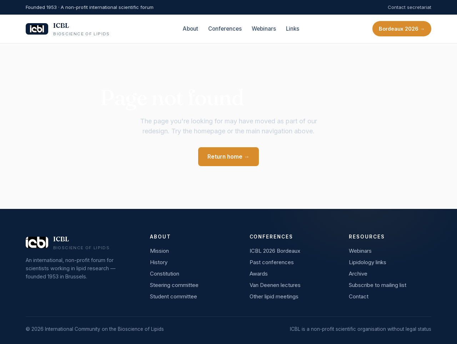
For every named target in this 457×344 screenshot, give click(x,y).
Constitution (164, 273)
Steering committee (174, 285)
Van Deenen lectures (275, 285)
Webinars (264, 28)
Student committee (173, 296)
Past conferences (272, 262)
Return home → (228, 156)
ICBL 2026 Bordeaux (275, 250)
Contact (358, 296)
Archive (358, 273)
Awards (259, 273)
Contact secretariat (409, 7)
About (190, 28)
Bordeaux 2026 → (402, 29)
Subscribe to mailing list (377, 285)
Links (292, 28)
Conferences (225, 28)
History (158, 262)
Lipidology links (367, 262)
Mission (159, 250)
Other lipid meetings (274, 296)
